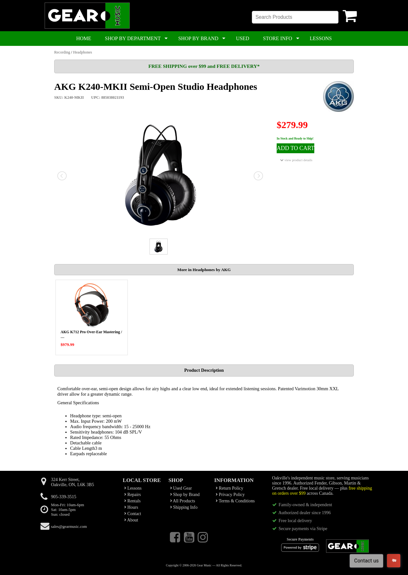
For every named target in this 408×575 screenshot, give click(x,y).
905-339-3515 (63, 496)
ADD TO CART (295, 148)
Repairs (132, 494)
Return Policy (229, 488)
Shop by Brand (185, 494)
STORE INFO (277, 38)
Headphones (82, 52)
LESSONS (321, 38)
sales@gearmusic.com (69, 526)
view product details (296, 160)
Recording (62, 52)
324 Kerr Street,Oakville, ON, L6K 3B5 (72, 482)
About (131, 520)
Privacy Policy (230, 494)
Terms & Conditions (235, 501)
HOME (83, 38)
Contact (132, 513)
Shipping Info (184, 507)
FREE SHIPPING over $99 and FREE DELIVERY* (203, 66)
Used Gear (181, 488)
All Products (182, 501)
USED (242, 38)
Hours (131, 507)
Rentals (132, 501)
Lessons (133, 488)
